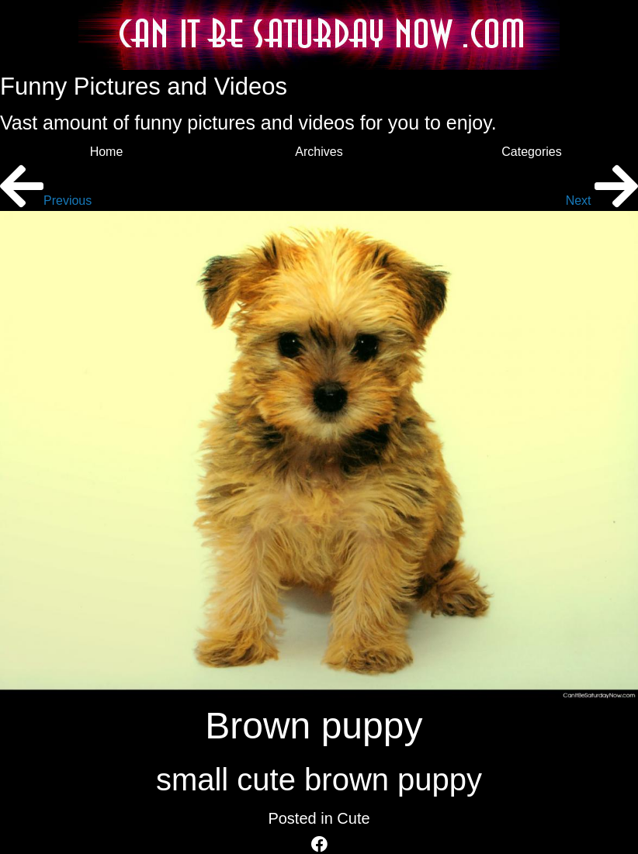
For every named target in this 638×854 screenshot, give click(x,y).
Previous (46, 200)
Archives (318, 151)
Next (602, 200)
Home (106, 151)
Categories (531, 151)
